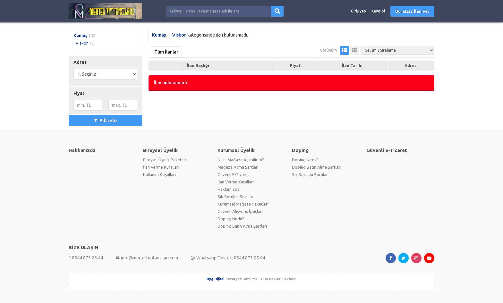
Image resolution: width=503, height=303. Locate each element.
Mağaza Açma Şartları (238, 167)
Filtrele (105, 120)
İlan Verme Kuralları (161, 167)
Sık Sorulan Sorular (235, 196)
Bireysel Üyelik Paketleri (165, 159)
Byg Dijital (216, 279)
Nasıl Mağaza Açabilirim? (240, 159)
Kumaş (80, 35)
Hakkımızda (228, 189)
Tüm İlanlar (166, 52)
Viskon (82, 43)
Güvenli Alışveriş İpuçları (240, 211)
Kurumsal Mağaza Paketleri (243, 204)
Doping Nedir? (230, 218)
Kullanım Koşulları (159, 174)
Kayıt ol (378, 11)
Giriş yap (358, 11)
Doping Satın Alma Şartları (242, 226)
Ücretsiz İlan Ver (412, 11)
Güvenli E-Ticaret (233, 174)
